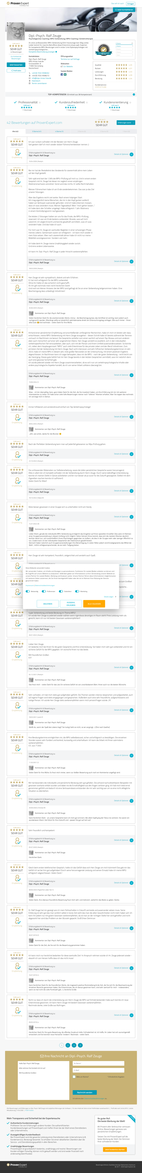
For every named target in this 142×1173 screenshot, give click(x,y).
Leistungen (99, 71)
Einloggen (130, 4)
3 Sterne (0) (82, 131)
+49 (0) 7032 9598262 (40, 73)
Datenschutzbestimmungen (56, 586)
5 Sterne (118, 43)
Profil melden (29, 1110)
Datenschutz (124, 1165)
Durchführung (100, 75)
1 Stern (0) (126, 131)
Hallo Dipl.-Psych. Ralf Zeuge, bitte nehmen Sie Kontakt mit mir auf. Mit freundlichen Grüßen (43, 1080)
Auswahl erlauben (71, 605)
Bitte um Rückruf (82, 1077)
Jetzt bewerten (16, 64)
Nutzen (98, 68)
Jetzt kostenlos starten (115, 1149)
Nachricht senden (84, 1092)
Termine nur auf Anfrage (70, 59)
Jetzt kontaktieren (124, 9)
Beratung (98, 78)
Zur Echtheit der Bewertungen (16, 57)
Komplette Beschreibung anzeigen (42, 52)
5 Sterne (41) (36, 131)
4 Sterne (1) (59, 131)
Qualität (98, 65)
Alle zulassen (94, 605)
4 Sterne (118, 46)
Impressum (41, 586)
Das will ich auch (117, 3)
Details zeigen (97, 598)
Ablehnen (47, 605)
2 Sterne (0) (104, 131)
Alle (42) (15, 131)
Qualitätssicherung (114, 1165)
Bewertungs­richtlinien (102, 1165)
